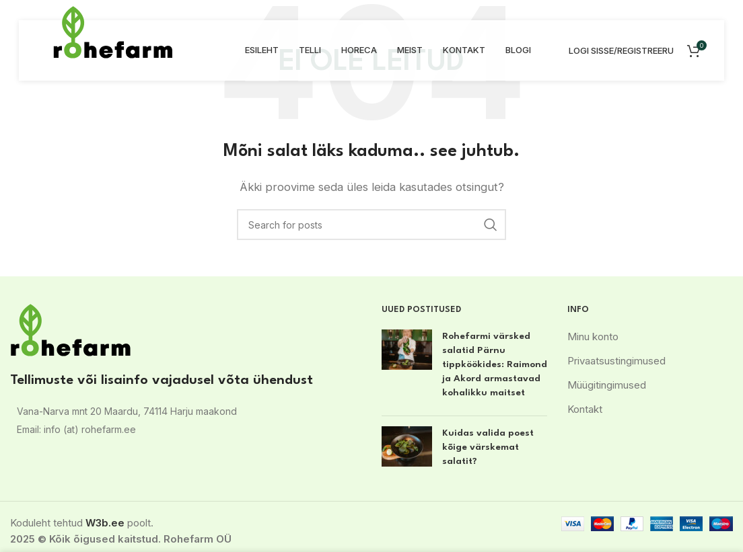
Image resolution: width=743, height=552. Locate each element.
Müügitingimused (606, 385)
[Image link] (70, 329)
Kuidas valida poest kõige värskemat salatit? (488, 447)
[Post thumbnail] (407, 367)
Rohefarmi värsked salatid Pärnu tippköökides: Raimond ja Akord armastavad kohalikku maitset (494, 364)
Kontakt (584, 409)
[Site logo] (113, 31)
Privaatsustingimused (616, 360)
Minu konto (592, 336)
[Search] (371, 224)
